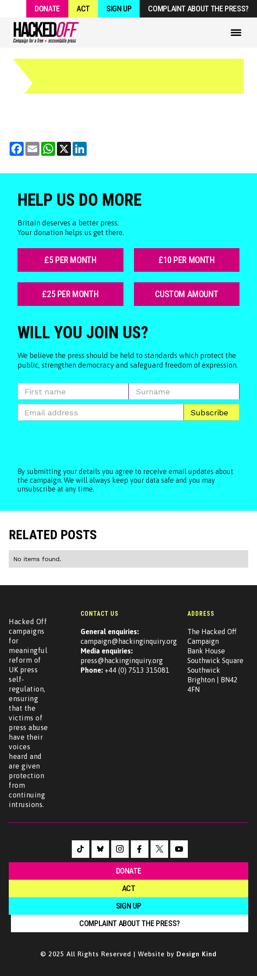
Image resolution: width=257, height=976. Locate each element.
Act (83, 8)
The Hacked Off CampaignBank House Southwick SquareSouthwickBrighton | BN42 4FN (215, 660)
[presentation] (84, 442)
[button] (236, 33)
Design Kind (196, 954)
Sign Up (118, 8)
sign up (128, 905)
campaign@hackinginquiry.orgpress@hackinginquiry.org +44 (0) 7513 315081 (129, 651)
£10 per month (186, 260)
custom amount (186, 294)
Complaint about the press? (198, 8)
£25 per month (70, 294)
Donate (47, 8)
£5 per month (70, 260)
